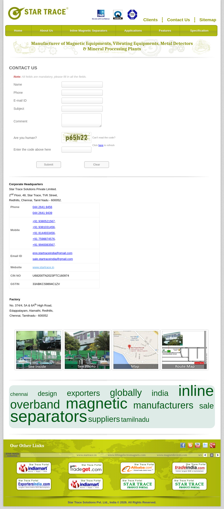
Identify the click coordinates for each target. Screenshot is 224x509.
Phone (18, 92)
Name (18, 84)
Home (18, 30)
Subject (19, 108)
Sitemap (207, 19)
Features (165, 30)
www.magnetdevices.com (175, 457)
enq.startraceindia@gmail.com (52, 255)
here (100, 148)
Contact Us (178, 19)
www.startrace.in (43, 270)
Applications (133, 30)
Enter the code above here (32, 152)
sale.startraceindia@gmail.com (53, 261)
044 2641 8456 (42, 209)
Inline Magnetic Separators (88, 30)
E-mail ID (20, 100)
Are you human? (25, 140)
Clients (150, 19)
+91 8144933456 (44, 235)
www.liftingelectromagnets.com (130, 457)
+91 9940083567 (44, 247)
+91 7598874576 (44, 241)
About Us (46, 30)
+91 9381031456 (44, 229)
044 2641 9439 (42, 215)
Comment (20, 122)
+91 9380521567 (44, 224)
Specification (199, 30)
